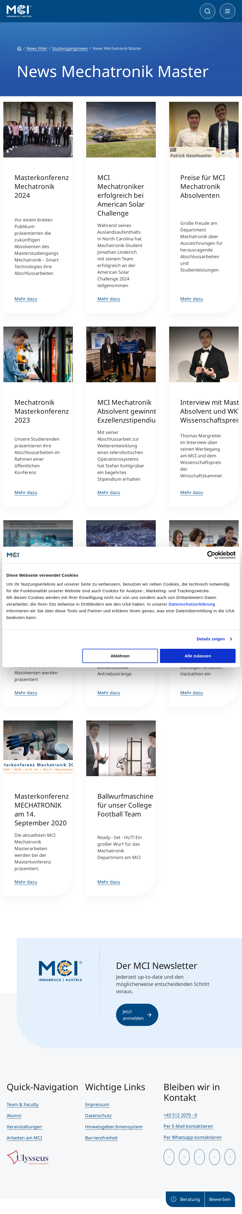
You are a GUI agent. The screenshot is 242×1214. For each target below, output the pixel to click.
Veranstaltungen (24, 1127)
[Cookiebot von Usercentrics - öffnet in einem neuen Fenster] (211, 555)
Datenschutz (98, 1115)
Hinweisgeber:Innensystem (114, 1127)
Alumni (14, 1115)
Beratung (185, 1199)
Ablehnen (119, 655)
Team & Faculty (22, 1104)
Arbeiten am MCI (24, 1138)
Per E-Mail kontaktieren (188, 1126)
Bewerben (220, 1199)
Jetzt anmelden (137, 1014)
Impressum (97, 1104)
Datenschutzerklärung (192, 604)
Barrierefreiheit (101, 1138)
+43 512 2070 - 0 (180, 1115)
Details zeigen (211, 638)
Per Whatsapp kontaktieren (193, 1137)
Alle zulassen (198, 655)
